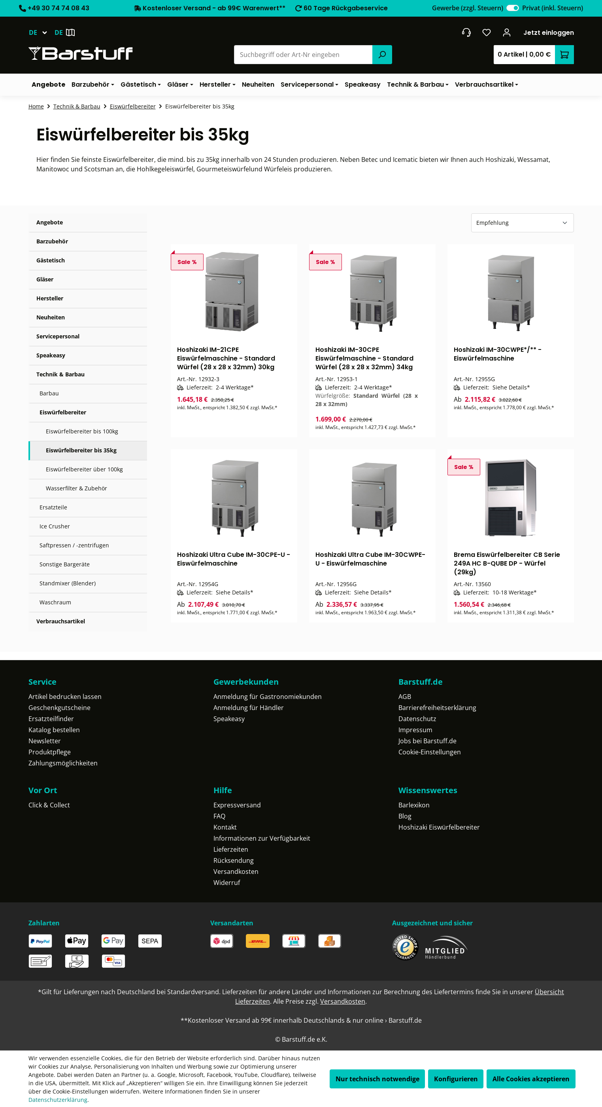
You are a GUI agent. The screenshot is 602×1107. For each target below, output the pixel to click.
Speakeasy (50, 355)
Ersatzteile (53, 507)
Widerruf (226, 882)
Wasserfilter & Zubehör (76, 488)
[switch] (512, 8)
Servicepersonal (57, 336)
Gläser (44, 279)
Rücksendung (233, 860)
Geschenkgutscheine (59, 707)
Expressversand (237, 805)
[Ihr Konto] (506, 32)
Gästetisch (50, 260)
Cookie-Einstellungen (429, 752)
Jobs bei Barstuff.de (427, 741)
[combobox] (303, 54)
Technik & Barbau (60, 374)
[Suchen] (382, 54)
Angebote (49, 222)
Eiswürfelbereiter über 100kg (84, 469)
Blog (404, 816)
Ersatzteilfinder (51, 718)
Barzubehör (52, 241)
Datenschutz (417, 718)
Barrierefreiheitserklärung (437, 707)
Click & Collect (49, 805)
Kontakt (225, 827)
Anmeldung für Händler (248, 707)
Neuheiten (50, 317)
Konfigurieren (456, 1079)
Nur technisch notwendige (377, 1079)
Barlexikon (414, 805)
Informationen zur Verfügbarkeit (261, 838)
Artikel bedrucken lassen (65, 696)
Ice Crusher (55, 526)
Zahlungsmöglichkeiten (63, 763)
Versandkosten (236, 871)
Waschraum (55, 602)
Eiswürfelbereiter (63, 412)
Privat (552, 8)
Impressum (415, 729)
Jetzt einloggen (548, 32)
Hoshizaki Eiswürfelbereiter (439, 827)
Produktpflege (49, 752)
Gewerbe (467, 8)
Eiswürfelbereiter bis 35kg (81, 450)
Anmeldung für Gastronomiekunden (267, 696)
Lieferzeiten (230, 849)
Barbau (49, 393)
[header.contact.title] (466, 32)
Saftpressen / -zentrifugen (74, 545)
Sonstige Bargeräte (65, 564)
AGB (404, 696)
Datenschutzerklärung (57, 1099)
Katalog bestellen (54, 729)
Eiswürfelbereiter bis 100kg (82, 431)
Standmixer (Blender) (68, 583)
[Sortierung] (522, 222)
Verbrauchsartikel (60, 621)
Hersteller (49, 298)
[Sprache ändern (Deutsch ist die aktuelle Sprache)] (41, 32)
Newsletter (44, 741)
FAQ (219, 816)
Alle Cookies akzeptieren (531, 1079)
